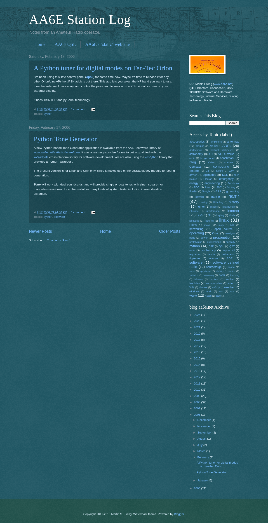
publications (214, 242)
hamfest (199, 197)
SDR (230, 258)
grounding (232, 191)
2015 (197, 358)
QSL (221, 246)
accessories (197, 141)
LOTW (193, 225)
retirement (228, 254)
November (204, 426)
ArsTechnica (195, 150)
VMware (203, 287)
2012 (197, 377)
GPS (218, 191)
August (202, 438)
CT (207, 170)
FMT (219, 187)
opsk (89, 77)
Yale (218, 295)
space (231, 267)
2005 (197, 488)
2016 (197, 352)
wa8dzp (216, 287)
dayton (193, 175)
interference (213, 211)
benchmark (227, 158)
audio (192, 158)
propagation (222, 237)
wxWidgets (41, 157)
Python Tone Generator (65, 139)
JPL (210, 215)
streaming (209, 275)
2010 (197, 389)
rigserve (194, 258)
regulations (195, 254)
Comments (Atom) (58, 240)
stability (219, 271)
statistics (193, 275)
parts (192, 237)
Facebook (233, 183)
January (202, 480)
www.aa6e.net (223, 84)
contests (194, 170)
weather (229, 287)
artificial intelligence (222, 150)
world (209, 291)
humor (201, 206)
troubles (194, 283)
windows (194, 291)
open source (223, 229)
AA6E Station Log (80, 19)
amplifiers (216, 141)
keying (220, 215)
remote (211, 254)
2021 (197, 327)
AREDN (213, 146)
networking (196, 229)
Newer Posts (40, 231)
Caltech (212, 162)
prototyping (195, 242)
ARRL (227, 146)
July (200, 445)
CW (231, 170)
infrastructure (228, 207)
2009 (197, 396)
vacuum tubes (214, 283)
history (234, 202)
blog (192, 162)
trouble (229, 279)
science (213, 258)
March (201, 451)
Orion (215, 233)
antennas (233, 141)
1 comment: (79, 109)
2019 (197, 333)
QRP (211, 246)
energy (193, 183)
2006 (197, 414)
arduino (200, 146)
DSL (225, 174)
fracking (231, 187)
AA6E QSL (65, 44)
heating (203, 202)
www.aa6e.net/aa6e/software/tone (57, 152)
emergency (226, 179)
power (204, 237)
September (204, 432)
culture (219, 171)
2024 (197, 315)
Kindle (232, 215)
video (231, 283)
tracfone (214, 279)
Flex (207, 187)
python (48, 113)
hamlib (215, 196)
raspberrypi (228, 250)
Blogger (179, 514)
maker (207, 225)
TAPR (222, 275)
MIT (232, 225)
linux (224, 220)
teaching (234, 275)
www (193, 295)
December (204, 420)
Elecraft (207, 179)
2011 (197, 383)
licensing (209, 221)
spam (192, 271)
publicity (230, 242)
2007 (197, 408)
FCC (196, 187)
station (231, 271)
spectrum (205, 271)
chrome (228, 162)
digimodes (209, 174)
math (221, 225)
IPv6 (199, 215)
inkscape (194, 211)
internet (233, 211)
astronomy (196, 154)
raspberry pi (208, 250)
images (214, 207)
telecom (198, 279)
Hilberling (218, 202)
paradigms (230, 233)
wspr (232, 291)
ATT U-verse (226, 154)
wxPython (151, 157)
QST (232, 246)
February (203, 457)
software (59, 216)
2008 (197, 402)
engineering (212, 183)
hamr (233, 196)
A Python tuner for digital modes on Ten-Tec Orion (103, 68)
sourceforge (214, 267)
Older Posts (169, 231)
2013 (197, 371)
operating (196, 233)
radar (192, 250)
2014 (197, 364)
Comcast (195, 166)
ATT (211, 154)
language (194, 221)
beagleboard (207, 158)
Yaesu (208, 296)
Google (206, 191)
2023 (197, 321)
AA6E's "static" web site (107, 44)
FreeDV (193, 191)
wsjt (221, 291)
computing (221, 166)
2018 (197, 339)
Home (39, 44)
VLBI (191, 287)
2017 (197, 346)
